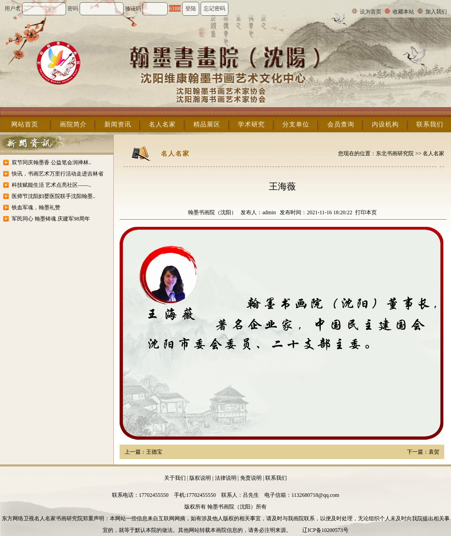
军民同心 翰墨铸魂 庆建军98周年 (51, 219)
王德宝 (154, 452)
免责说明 (251, 478)
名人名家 (162, 124)
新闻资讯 (117, 124)
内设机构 (385, 124)
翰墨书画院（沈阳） (212, 212)
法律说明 (226, 478)
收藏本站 (403, 12)
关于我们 (175, 478)
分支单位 (295, 124)
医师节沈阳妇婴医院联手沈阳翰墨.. (53, 196)
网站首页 (24, 124)
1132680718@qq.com (315, 495)
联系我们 (429, 124)
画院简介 (73, 124)
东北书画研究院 (395, 153)
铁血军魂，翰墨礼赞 (36, 207)
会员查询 (340, 124)
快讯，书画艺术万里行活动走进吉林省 (57, 174)
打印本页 (366, 212)
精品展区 (206, 124)
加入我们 (436, 12)
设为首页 (370, 12)
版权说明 (200, 478)
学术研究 (251, 124)
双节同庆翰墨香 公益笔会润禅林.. (51, 162)
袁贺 (434, 452)
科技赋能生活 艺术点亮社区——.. (51, 185)
